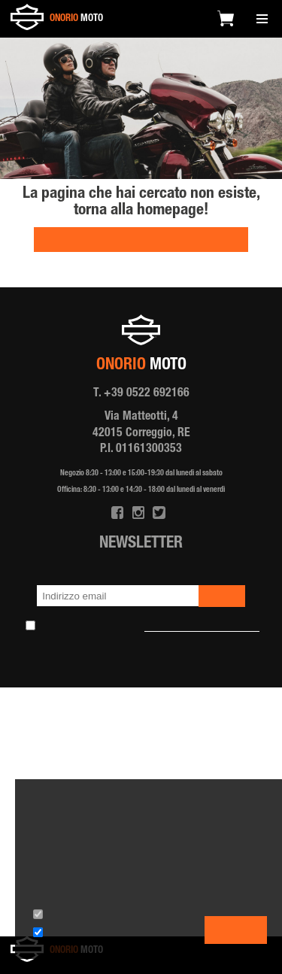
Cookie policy (140, 671)
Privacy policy (73, 671)
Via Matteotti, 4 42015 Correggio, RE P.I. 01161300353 (141, 433)
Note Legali (201, 671)
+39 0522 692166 (147, 394)
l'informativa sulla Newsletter (201, 628)
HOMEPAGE (141, 241)
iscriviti (222, 597)
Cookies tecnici (74, 917)
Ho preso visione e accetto (149, 628)
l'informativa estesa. (131, 883)
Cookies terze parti (81, 935)
